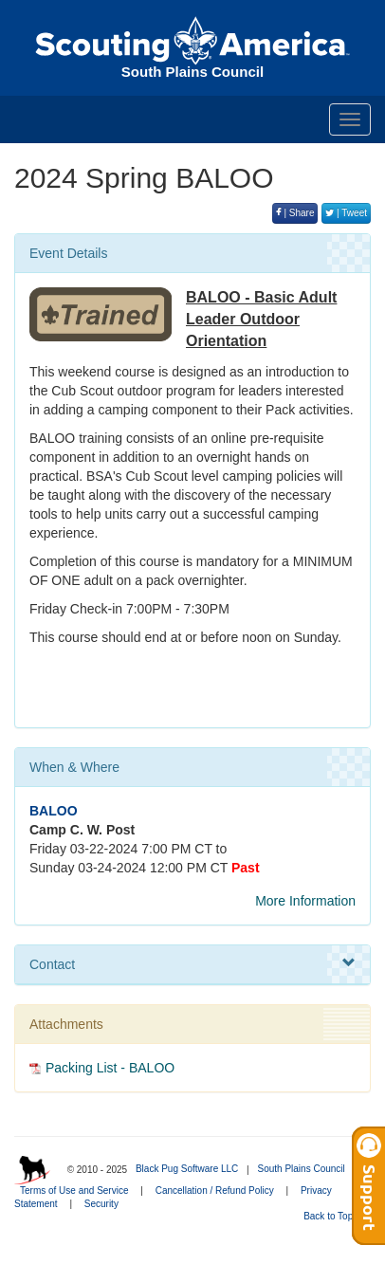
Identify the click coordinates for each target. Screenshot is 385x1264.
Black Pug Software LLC (187, 1168)
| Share (295, 213)
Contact (192, 963)
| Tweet (346, 213)
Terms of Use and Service (74, 1190)
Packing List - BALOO (110, 1067)
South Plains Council (300, 1168)
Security (101, 1204)
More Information (305, 900)
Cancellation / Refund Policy (215, 1190)
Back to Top (334, 1216)
